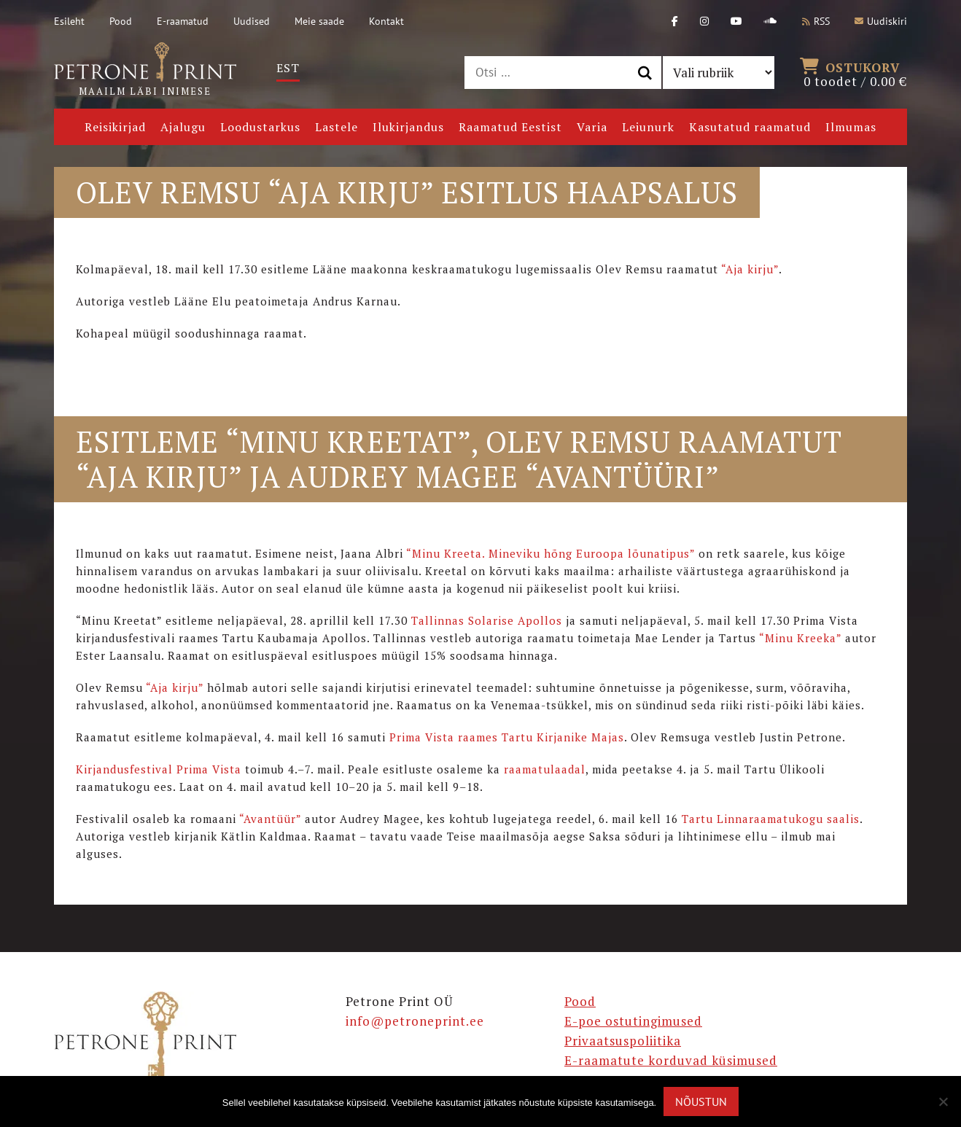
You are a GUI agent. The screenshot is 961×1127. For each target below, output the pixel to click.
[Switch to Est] (288, 68)
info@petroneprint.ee (415, 1021)
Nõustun (701, 1101)
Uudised (251, 21)
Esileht (69, 21)
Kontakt (386, 21)
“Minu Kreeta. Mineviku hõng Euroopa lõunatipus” (550, 553)
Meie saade (319, 21)
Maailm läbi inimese (145, 70)
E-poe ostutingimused (633, 1021)
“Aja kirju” (750, 269)
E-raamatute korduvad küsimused (670, 1060)
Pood (120, 21)
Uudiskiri (881, 21)
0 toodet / (855, 73)
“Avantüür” (270, 818)
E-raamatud (183, 21)
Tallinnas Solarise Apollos (486, 620)
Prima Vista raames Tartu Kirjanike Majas (506, 737)
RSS (816, 21)
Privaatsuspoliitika (622, 1040)
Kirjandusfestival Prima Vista (158, 769)
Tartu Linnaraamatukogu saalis (771, 818)
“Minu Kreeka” (800, 638)
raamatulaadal (544, 769)
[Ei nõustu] (942, 1101)
